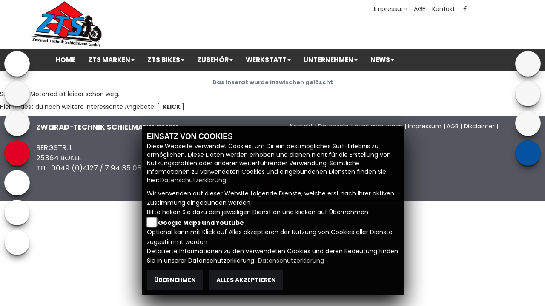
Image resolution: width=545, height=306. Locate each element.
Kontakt (443, 9)
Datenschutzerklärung (193, 180)
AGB (420, 9)
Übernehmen (175, 280)
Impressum (390, 9)
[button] (111, 60)
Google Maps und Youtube (201, 222)
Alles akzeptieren (246, 280)
